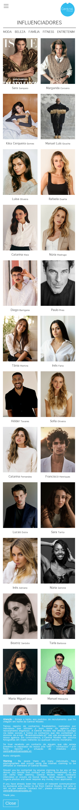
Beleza (20, 32)
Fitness (48, 32)
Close (10, 803)
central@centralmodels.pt (17, 751)
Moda (7, 32)
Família (34, 32)
